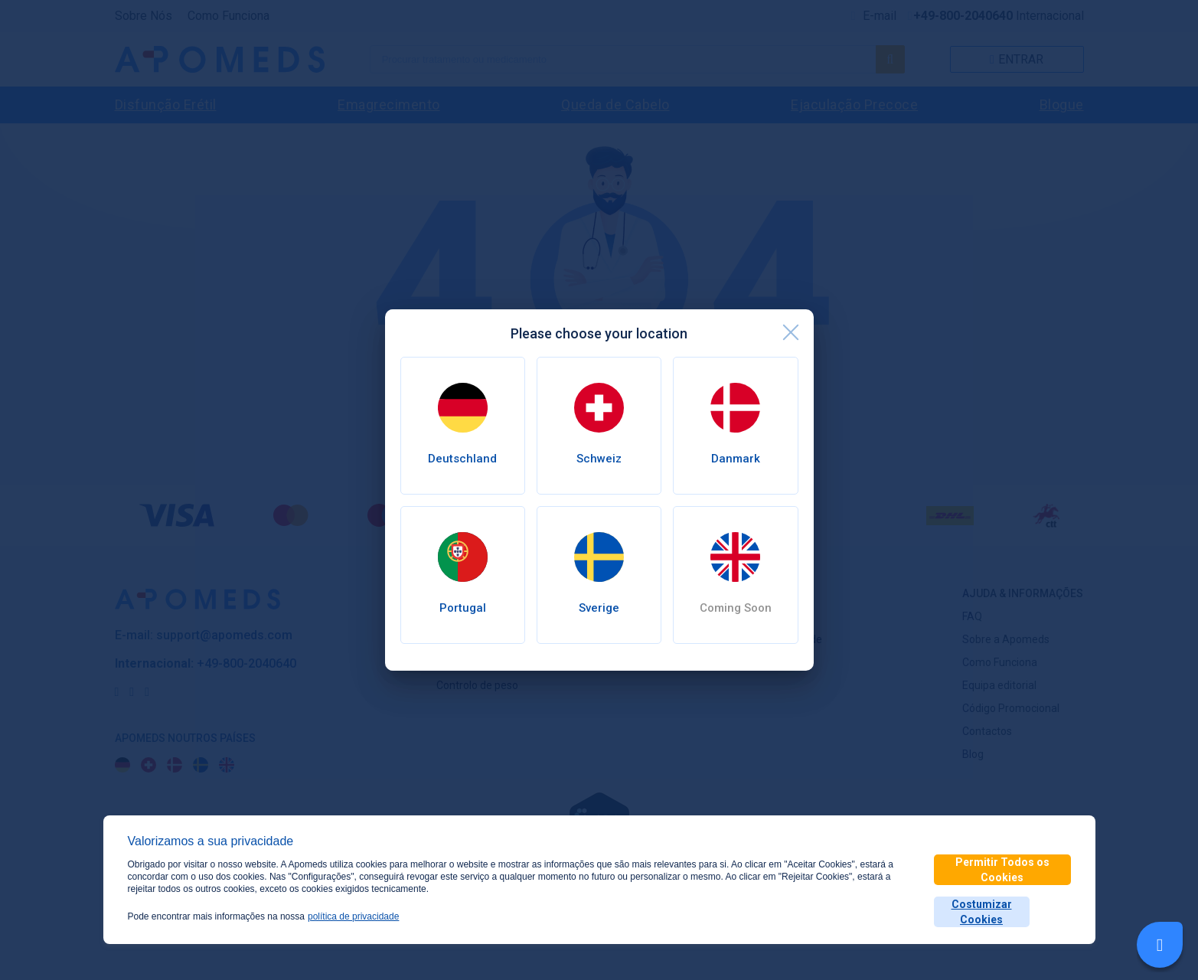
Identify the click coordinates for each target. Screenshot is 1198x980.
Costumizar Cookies (982, 912)
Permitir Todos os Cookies (1002, 870)
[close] (790, 332)
